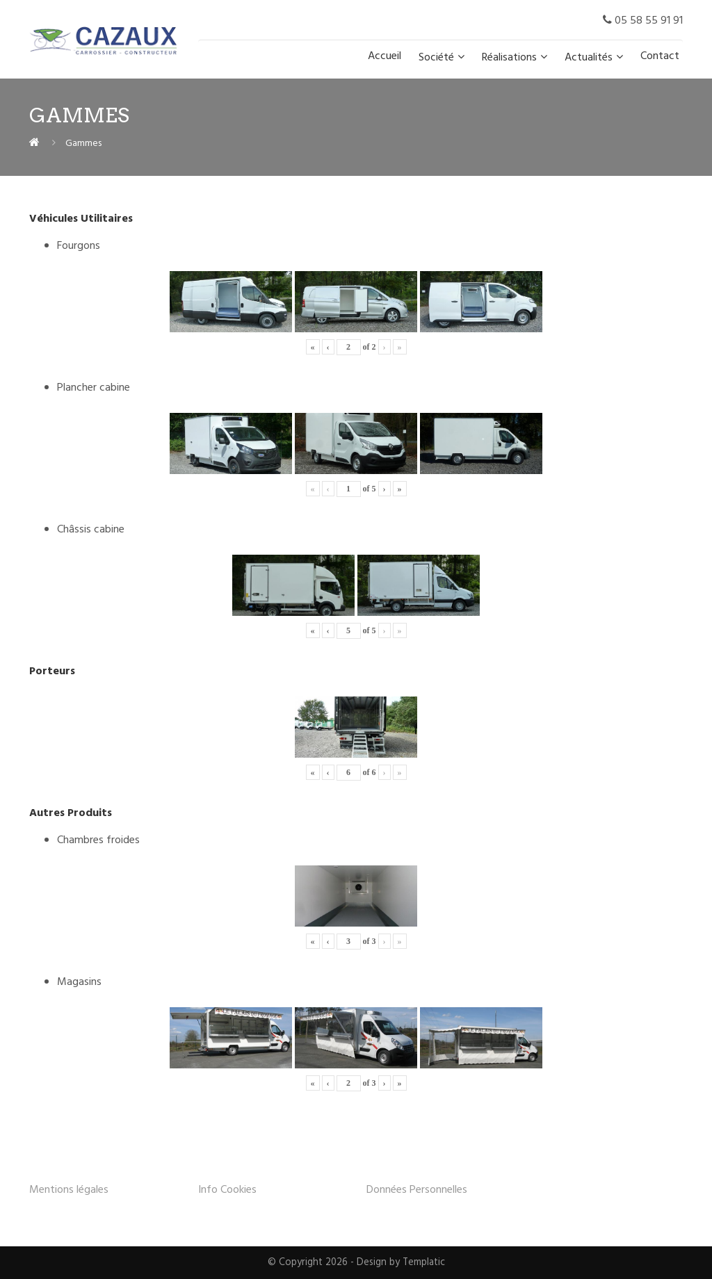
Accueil (384, 56)
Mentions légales (68, 1190)
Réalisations (509, 58)
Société (436, 58)
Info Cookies (227, 1190)
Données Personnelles (416, 1190)
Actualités (589, 58)
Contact (659, 56)
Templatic (424, 1263)
